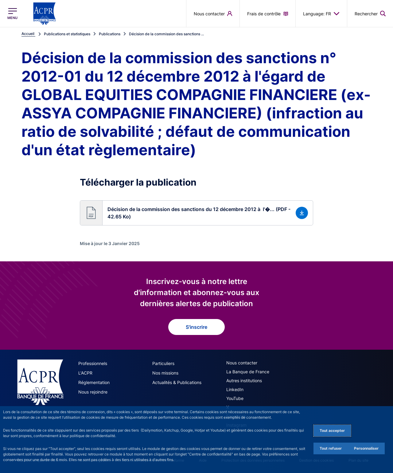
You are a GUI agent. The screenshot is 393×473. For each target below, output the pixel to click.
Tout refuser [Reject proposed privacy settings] (331, 448)
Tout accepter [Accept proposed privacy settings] (332, 430)
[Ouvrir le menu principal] (12, 14)
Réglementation (94, 382)
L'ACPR (85, 372)
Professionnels (92, 363)
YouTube (234, 398)
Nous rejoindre (92, 391)
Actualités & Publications (176, 382)
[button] (196, 212)
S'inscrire (196, 327)
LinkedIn (234, 389)
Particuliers (163, 363)
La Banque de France (247, 371)
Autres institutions (244, 380)
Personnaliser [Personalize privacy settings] (366, 448)
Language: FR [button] (321, 13)
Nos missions (165, 372)
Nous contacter (241, 362)
